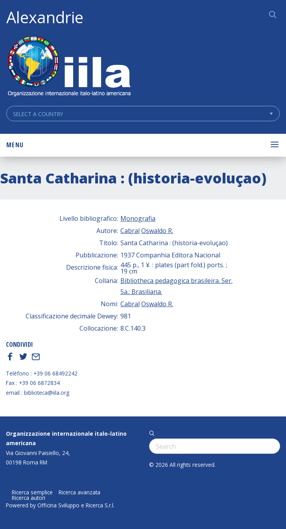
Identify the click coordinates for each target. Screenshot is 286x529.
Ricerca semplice (32, 492)
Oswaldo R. (157, 230)
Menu (15, 145)
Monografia (137, 218)
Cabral (130, 230)
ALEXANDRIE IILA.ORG (68, 67)
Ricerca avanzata (79, 492)
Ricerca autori (28, 498)
